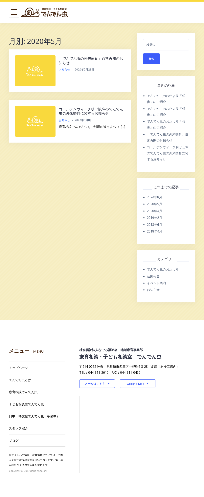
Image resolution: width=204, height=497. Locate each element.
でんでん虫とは (20, 380)
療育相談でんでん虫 (23, 392)
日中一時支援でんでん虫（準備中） (34, 416)
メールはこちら (95, 384)
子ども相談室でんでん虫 (26, 404)
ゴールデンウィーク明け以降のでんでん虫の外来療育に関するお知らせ (91, 111)
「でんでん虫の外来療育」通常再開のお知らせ (91, 60)
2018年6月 (154, 224)
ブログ (13, 440)
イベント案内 (156, 283)
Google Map (135, 384)
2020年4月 (154, 211)
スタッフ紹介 (18, 428)
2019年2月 (154, 217)
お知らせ (64, 69)
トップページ (18, 368)
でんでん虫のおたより (163, 269)
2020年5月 (154, 204)
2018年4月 (154, 231)
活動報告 (153, 276)
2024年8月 (154, 197)
